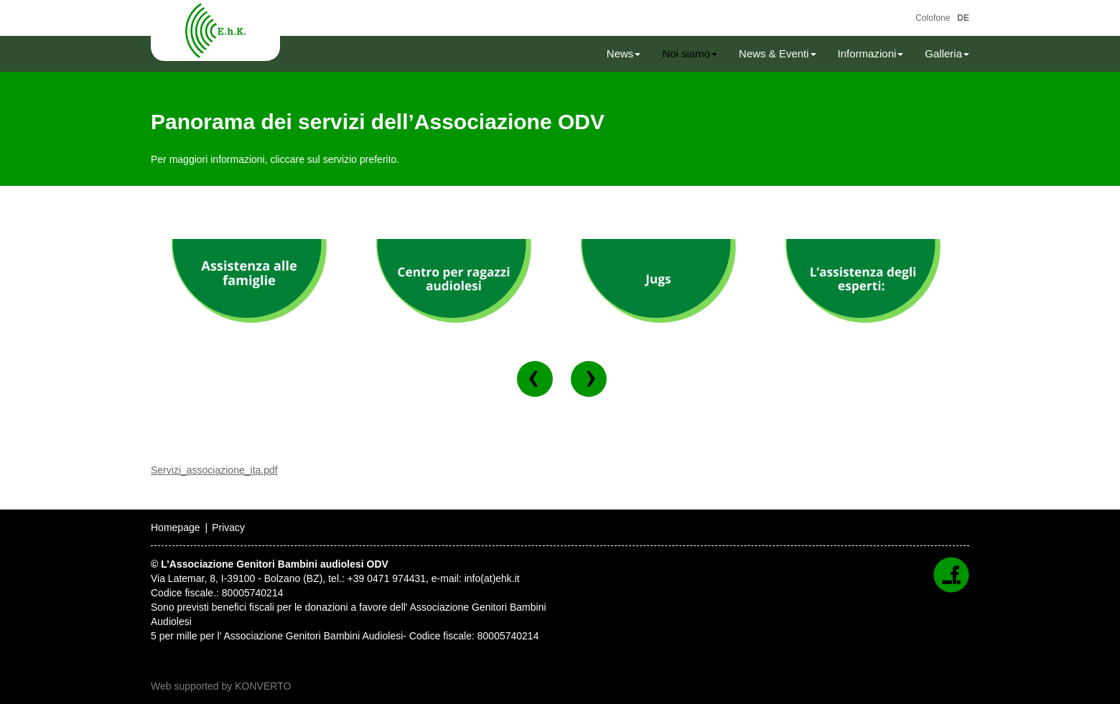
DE (963, 18)
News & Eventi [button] (777, 53)
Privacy (228, 527)
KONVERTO (263, 686)
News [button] (624, 53)
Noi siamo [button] (689, 53)
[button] (535, 379)
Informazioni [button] (871, 53)
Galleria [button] (947, 53)
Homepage (175, 527)
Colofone (932, 18)
